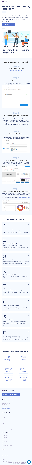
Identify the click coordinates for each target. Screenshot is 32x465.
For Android (4, 441)
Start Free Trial (8, 24)
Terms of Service (5, 419)
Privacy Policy (4, 459)
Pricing (3, 417)
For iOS (3, 443)
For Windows (5, 435)
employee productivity (24, 197)
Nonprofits (4, 427)
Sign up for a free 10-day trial (16, 70)
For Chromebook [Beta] (7, 445)
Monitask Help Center (6, 456)
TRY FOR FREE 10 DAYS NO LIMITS (10, 394)
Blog (3, 423)
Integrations (4, 425)
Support (3, 452)
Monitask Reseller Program (8, 429)
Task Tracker (4, 421)
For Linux (4, 439)
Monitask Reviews (4, 407)
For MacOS (4, 437)
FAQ (3, 454)
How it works (4, 415)
